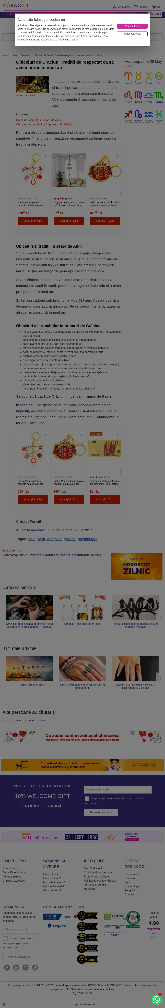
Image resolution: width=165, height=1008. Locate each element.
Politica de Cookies (68, 39)
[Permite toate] (132, 26)
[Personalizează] (132, 33)
